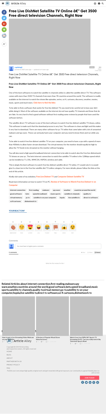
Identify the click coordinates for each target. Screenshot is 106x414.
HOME (9, 351)
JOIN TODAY (90, 378)
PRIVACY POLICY (13, 365)
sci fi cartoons (15, 201)
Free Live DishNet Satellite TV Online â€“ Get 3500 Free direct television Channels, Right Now (53, 13)
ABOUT (10, 358)
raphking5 (18, 67)
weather (67, 190)
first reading (34, 190)
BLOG (9, 355)
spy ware (56, 190)
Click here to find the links (44, 103)
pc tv (28, 197)
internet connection (17, 190)
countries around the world (84, 190)
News (92, 67)
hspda (62, 197)
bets (27, 194)
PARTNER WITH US (14, 361)
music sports (55, 194)
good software (16, 194)
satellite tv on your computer (45, 197)
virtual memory (16, 197)
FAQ (8, 368)
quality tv (87, 194)
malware (45, 190)
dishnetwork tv (30, 201)
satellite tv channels (72, 194)
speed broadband (40, 194)
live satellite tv (74, 197)
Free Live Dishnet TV (45, 176)
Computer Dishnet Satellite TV (71, 176)
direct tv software (91, 197)
